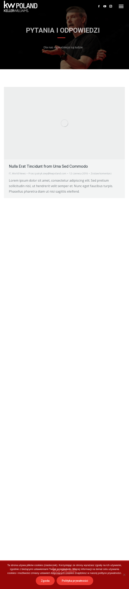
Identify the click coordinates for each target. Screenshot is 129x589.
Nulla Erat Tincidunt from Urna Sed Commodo (48, 166)
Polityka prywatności (75, 580)
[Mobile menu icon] (121, 6)
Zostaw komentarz (101, 173)
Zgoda (45, 580)
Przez (47, 173)
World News (19, 173)
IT (10, 173)
